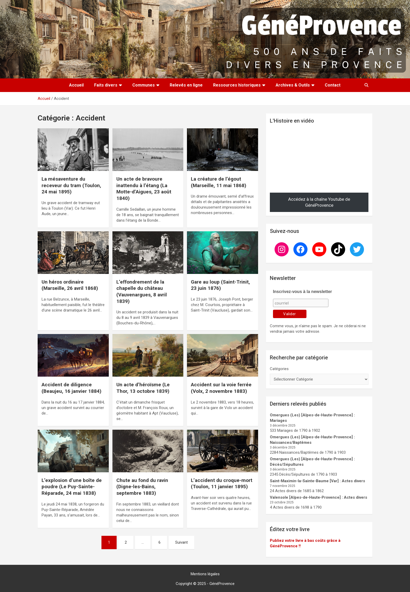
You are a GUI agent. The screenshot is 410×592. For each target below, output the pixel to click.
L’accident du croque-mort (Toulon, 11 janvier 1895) (221, 483)
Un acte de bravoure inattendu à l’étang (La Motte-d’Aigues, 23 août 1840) (143, 188)
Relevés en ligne (186, 85)
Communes (143, 85)
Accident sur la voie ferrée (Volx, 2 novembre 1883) (221, 388)
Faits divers (105, 85)
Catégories (279, 368)
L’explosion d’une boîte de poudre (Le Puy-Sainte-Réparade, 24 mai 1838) (72, 486)
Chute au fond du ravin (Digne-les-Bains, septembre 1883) (142, 486)
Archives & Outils (293, 85)
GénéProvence (222, 583)
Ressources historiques (237, 85)
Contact (332, 85)
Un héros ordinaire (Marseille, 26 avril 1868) (70, 285)
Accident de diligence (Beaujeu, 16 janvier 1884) (71, 388)
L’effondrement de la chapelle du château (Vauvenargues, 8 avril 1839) (141, 291)
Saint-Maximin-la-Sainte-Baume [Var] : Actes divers (317, 481)
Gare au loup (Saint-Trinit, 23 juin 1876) (220, 285)
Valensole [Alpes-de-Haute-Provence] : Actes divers (318, 497)
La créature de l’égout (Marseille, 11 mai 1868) (218, 182)
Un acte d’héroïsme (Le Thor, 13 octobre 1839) (143, 388)
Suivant (181, 542)
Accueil (76, 85)
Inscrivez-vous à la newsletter (302, 291)
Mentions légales (205, 574)
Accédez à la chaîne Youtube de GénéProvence (319, 202)
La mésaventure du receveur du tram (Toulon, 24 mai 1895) (71, 185)
